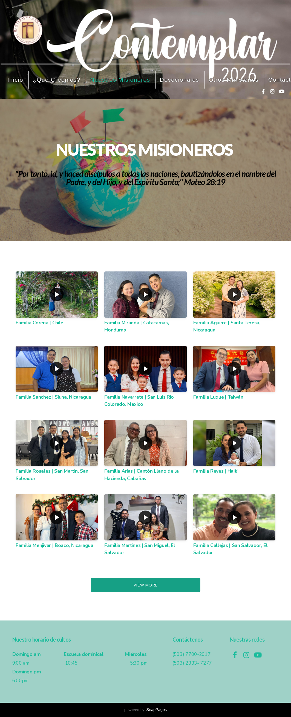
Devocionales (179, 79)
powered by (145, 709)
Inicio (15, 79)
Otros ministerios (234, 79)
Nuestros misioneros (120, 79)
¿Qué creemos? (56, 79)
